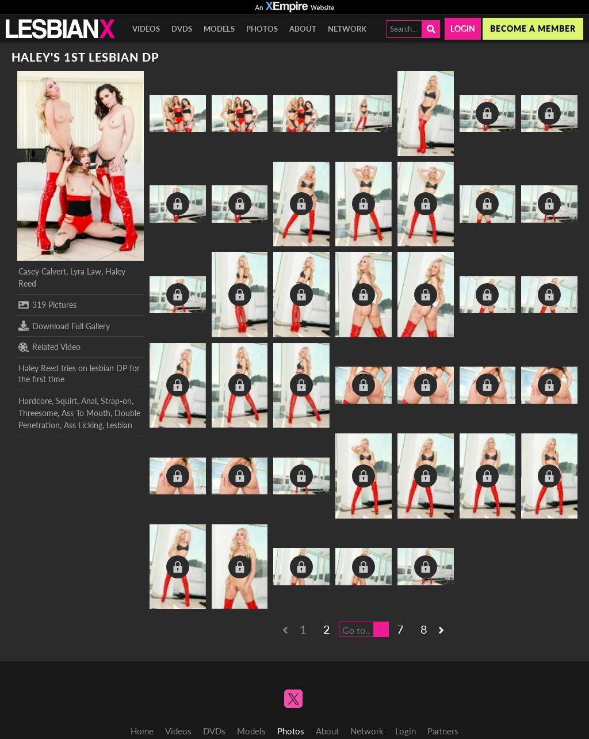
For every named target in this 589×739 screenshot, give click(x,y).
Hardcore (35, 401)
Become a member (533, 28)
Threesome (38, 413)
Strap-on (116, 401)
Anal (89, 401)
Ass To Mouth (86, 413)
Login (462, 28)
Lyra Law (85, 271)
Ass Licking (83, 425)
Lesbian (119, 425)
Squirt (66, 401)
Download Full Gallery (64, 326)
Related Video (49, 347)
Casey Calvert (42, 271)
